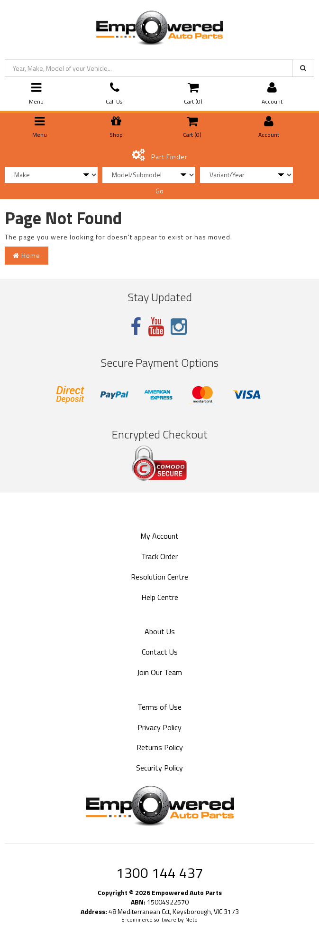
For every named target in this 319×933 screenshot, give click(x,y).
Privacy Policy (159, 727)
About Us (160, 631)
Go (159, 191)
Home (26, 255)
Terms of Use (159, 707)
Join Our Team (159, 672)
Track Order (159, 556)
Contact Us (160, 651)
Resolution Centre (159, 576)
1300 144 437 (159, 873)
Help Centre (159, 597)
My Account (159, 536)
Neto (191, 919)
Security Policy (159, 767)
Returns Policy (160, 747)
